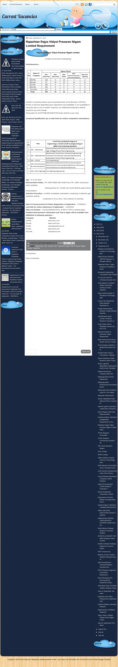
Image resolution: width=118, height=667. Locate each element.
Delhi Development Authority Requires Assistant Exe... (105, 565)
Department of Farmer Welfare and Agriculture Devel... (106, 500)
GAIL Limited (102, 451)
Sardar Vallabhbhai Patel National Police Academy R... (107, 401)
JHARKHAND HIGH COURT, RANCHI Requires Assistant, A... (106, 319)
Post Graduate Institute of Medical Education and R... (106, 347)
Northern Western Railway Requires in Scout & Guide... (107, 546)
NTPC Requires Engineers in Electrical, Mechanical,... (107, 572)
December (102, 236)
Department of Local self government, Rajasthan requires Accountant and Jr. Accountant (13, 279)
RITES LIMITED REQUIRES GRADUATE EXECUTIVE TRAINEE (107, 366)
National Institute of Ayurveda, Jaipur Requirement (104, 334)
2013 (98, 230)
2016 (98, 227)
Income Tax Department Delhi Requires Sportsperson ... (106, 303)
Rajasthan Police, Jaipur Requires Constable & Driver (106, 267)
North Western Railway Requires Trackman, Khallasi (105, 530)
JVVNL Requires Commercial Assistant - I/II (106, 440)
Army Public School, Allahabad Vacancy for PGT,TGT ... (106, 326)
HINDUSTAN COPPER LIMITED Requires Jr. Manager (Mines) (106, 259)
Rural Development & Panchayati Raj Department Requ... (105, 580)
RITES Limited (103, 455)
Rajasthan (36, 248)
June (100, 635)
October (101, 243)
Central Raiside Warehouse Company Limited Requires (107, 479)
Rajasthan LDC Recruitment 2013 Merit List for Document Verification (17, 131)
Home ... (28, 4)
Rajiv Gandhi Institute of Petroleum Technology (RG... (106, 295)
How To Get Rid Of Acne (84, 659)
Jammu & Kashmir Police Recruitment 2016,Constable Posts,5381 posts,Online (11, 87)
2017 (98, 224)
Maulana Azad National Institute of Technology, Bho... (106, 251)
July (99, 632)
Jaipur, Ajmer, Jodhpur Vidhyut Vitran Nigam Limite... (106, 617)
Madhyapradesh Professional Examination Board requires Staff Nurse (16, 156)
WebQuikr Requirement (106, 395)
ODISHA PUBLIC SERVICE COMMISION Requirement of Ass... (107, 419)
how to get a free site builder (67, 659)
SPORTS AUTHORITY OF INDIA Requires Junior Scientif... (107, 538)
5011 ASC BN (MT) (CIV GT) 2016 (16, 108)
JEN (45, 246)
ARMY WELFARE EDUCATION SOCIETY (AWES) (107, 513)
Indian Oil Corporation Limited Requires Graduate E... (105, 486)
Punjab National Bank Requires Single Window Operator (107, 311)
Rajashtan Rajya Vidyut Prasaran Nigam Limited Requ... (107, 427)
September (102, 246)
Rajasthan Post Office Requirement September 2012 (107, 599)
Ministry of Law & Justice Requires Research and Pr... (107, 557)
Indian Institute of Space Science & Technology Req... (106, 460)
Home (5, 4)
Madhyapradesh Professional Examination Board (107, 384)
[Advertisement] (58, 329)
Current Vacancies (16, 4)
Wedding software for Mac (48, 659)
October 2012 (52, 246)
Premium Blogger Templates (102, 659)
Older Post (86, 352)
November (102, 240)
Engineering (39, 246)
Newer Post (31, 352)
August (100, 629)
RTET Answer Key (104, 552)
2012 (98, 234)
